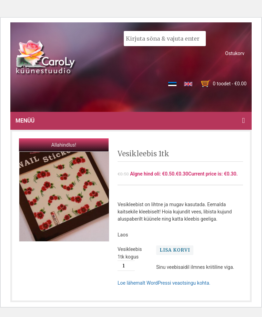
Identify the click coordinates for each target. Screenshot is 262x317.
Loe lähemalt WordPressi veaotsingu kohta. (164, 283)
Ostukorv (234, 53)
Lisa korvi (175, 250)
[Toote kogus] (126, 266)
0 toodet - (229, 83)
